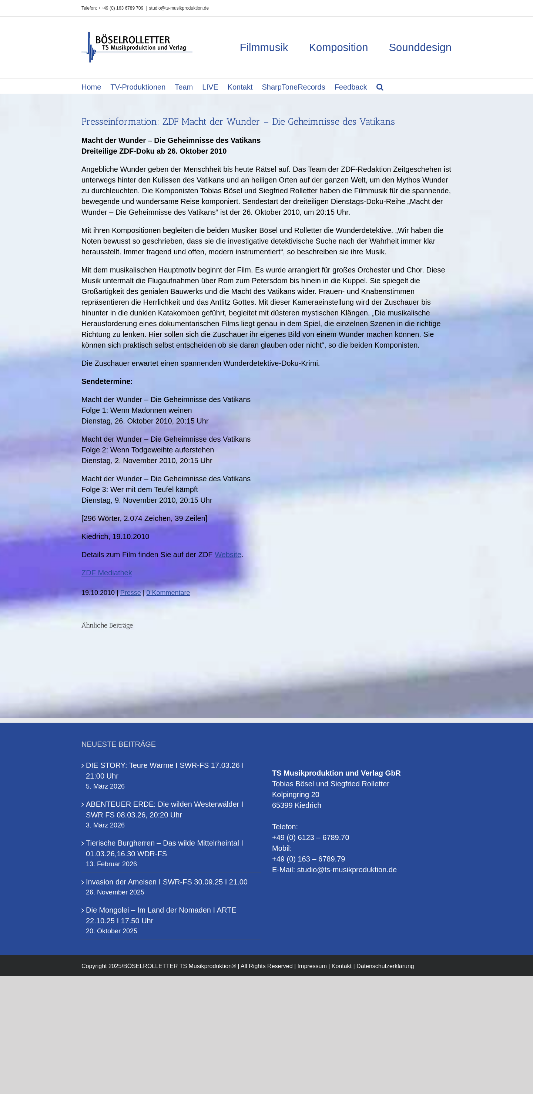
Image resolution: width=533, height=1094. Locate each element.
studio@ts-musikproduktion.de (179, 8)
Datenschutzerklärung (385, 966)
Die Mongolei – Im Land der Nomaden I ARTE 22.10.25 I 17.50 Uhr (161, 915)
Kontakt (342, 966)
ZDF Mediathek (106, 573)
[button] (379, 86)
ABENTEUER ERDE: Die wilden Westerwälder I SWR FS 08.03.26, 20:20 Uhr (164, 809)
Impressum (312, 966)
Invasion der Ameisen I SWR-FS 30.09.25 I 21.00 (167, 882)
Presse (130, 592)
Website (228, 555)
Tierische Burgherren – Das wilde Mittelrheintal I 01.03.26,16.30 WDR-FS (164, 848)
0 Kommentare (168, 592)
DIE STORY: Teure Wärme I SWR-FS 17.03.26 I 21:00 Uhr (165, 770)
